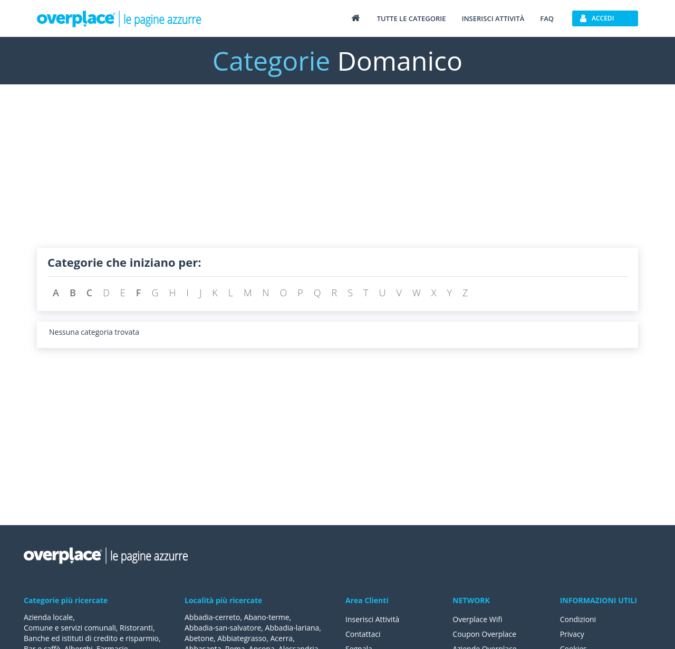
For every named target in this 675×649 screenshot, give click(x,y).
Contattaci (363, 634)
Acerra (282, 638)
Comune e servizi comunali (70, 628)
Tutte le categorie (411, 18)
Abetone (199, 638)
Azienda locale (48, 617)
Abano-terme (267, 617)
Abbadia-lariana (292, 628)
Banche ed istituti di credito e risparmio (91, 638)
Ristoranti (136, 628)
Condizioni (578, 619)
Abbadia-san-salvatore (223, 628)
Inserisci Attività (372, 619)
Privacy (572, 634)
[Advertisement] (337, 174)
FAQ (547, 18)
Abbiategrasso (241, 638)
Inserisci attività (492, 18)
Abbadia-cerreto (212, 617)
